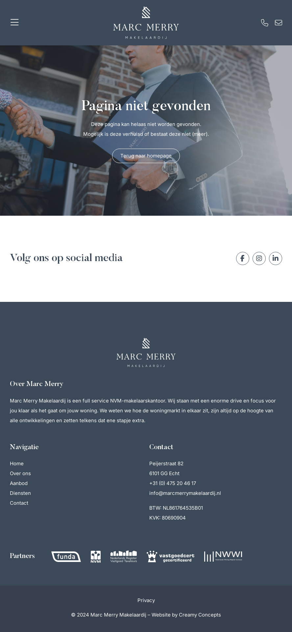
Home (17, 463)
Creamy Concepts (200, 615)
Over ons (20, 473)
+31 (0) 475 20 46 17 (172, 483)
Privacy (146, 600)
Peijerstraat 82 (166, 463)
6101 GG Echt (164, 473)
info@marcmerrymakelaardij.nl (185, 493)
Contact (19, 503)
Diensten (20, 493)
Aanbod (19, 483)
